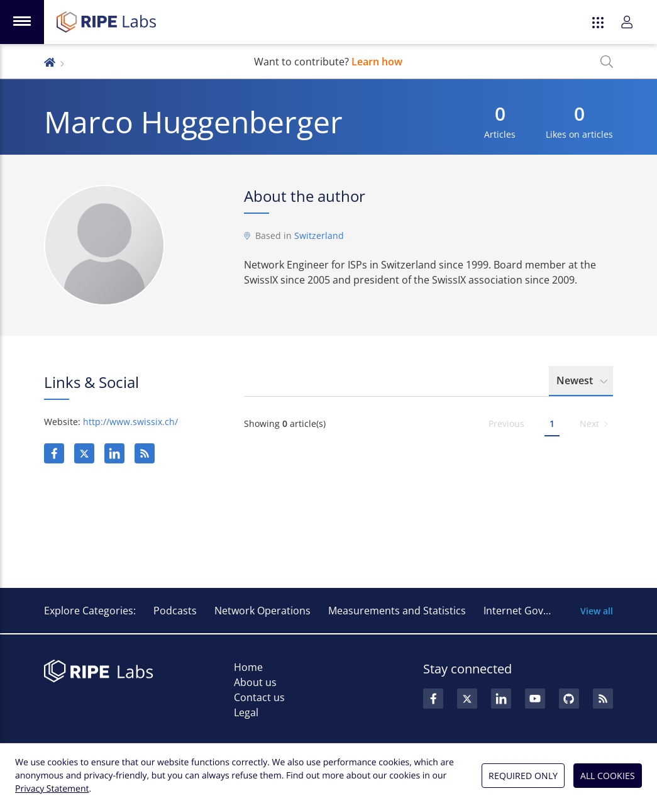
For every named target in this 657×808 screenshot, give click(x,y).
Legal (246, 712)
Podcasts (175, 610)
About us (255, 682)
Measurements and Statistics (397, 610)
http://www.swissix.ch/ (130, 422)
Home (248, 667)
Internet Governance (532, 610)
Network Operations (262, 610)
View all (596, 611)
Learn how (376, 62)
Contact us (259, 697)
